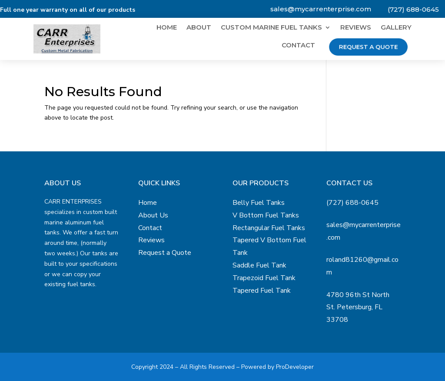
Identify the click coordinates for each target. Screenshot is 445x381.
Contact (298, 45)
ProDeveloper (295, 367)
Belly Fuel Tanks (258, 202)
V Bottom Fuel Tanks (265, 215)
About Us (153, 215)
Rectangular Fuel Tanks (268, 228)
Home (166, 27)
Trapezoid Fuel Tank (264, 278)
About (198, 27)
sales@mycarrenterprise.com (320, 9)
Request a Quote (368, 47)
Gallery (396, 27)
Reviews (355, 27)
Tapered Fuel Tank (261, 290)
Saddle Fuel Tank (259, 265)
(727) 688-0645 (413, 9)
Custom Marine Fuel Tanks (271, 27)
